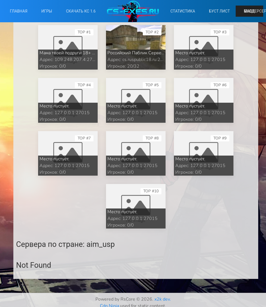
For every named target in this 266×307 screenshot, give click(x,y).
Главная (18, 11)
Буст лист (219, 11)
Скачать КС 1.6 (80, 11)
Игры (46, 11)
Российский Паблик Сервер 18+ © (142, 53)
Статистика (182, 11)
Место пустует (190, 53)
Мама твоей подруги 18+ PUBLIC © (76, 53)
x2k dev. (162, 299)
